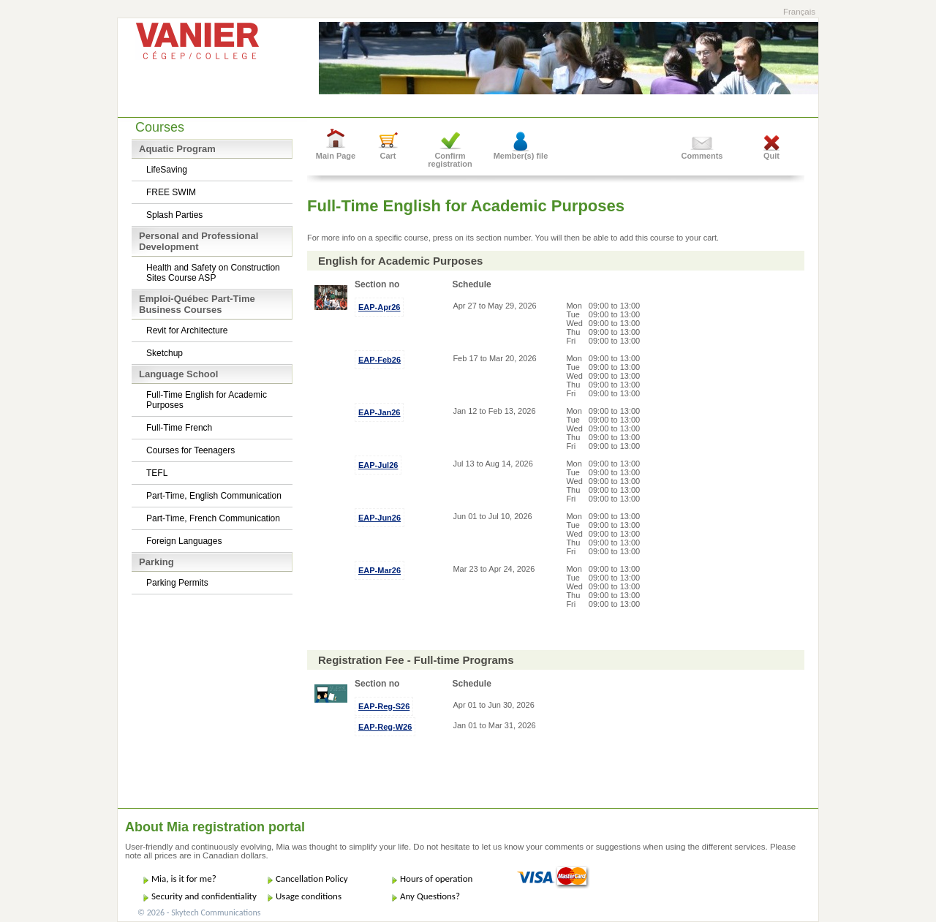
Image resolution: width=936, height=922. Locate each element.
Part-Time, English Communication (214, 496)
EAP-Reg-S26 (384, 706)
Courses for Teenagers (190, 450)
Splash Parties (174, 215)
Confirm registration (450, 159)
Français (799, 11)
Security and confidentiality (204, 896)
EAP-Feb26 (379, 359)
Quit (771, 155)
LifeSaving (166, 170)
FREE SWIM (171, 192)
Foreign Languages (184, 541)
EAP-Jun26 (379, 517)
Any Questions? (430, 896)
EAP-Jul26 (378, 465)
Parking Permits (177, 583)
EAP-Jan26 (379, 412)
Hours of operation (436, 878)
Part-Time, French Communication (213, 518)
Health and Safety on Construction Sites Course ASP (213, 272)
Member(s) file (521, 155)
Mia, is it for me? (183, 878)
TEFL (156, 473)
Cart (388, 155)
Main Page (335, 155)
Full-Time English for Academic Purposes (206, 400)
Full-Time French (179, 428)
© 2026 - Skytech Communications (198, 912)
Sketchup (164, 353)
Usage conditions (308, 896)
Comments (702, 155)
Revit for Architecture (186, 330)
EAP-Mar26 (379, 570)
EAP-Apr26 (379, 307)
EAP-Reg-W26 (385, 726)
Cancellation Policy (312, 878)
